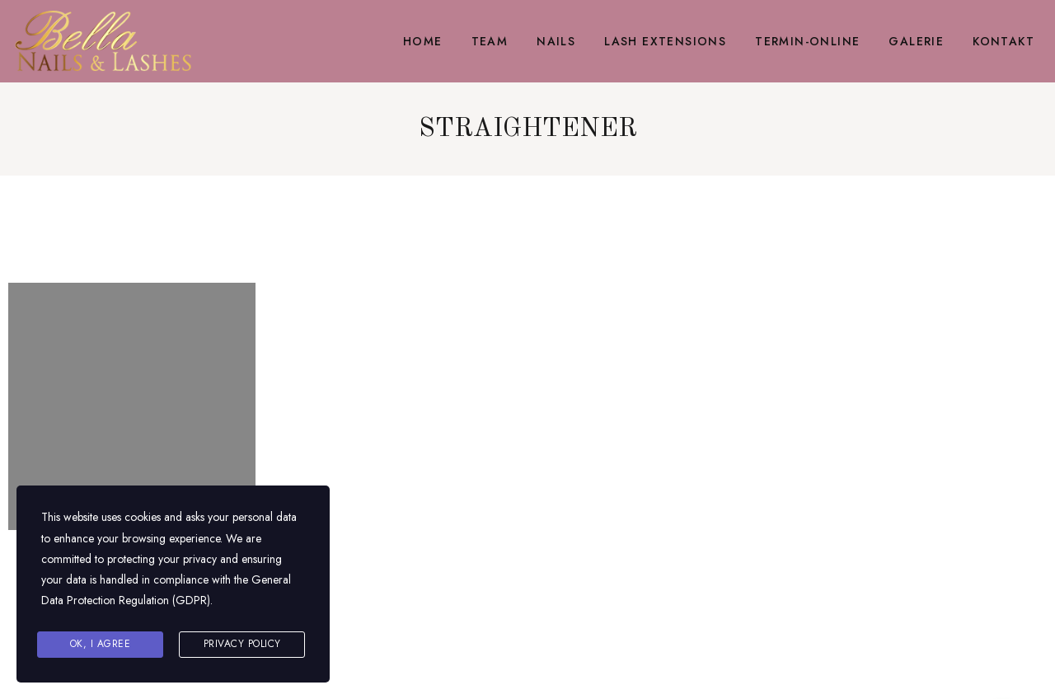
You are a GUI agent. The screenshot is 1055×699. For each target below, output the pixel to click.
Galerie (916, 41)
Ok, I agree (100, 643)
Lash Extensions (665, 41)
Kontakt (1003, 41)
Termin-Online (807, 41)
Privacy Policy (242, 643)
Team (490, 41)
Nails (556, 41)
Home (423, 41)
